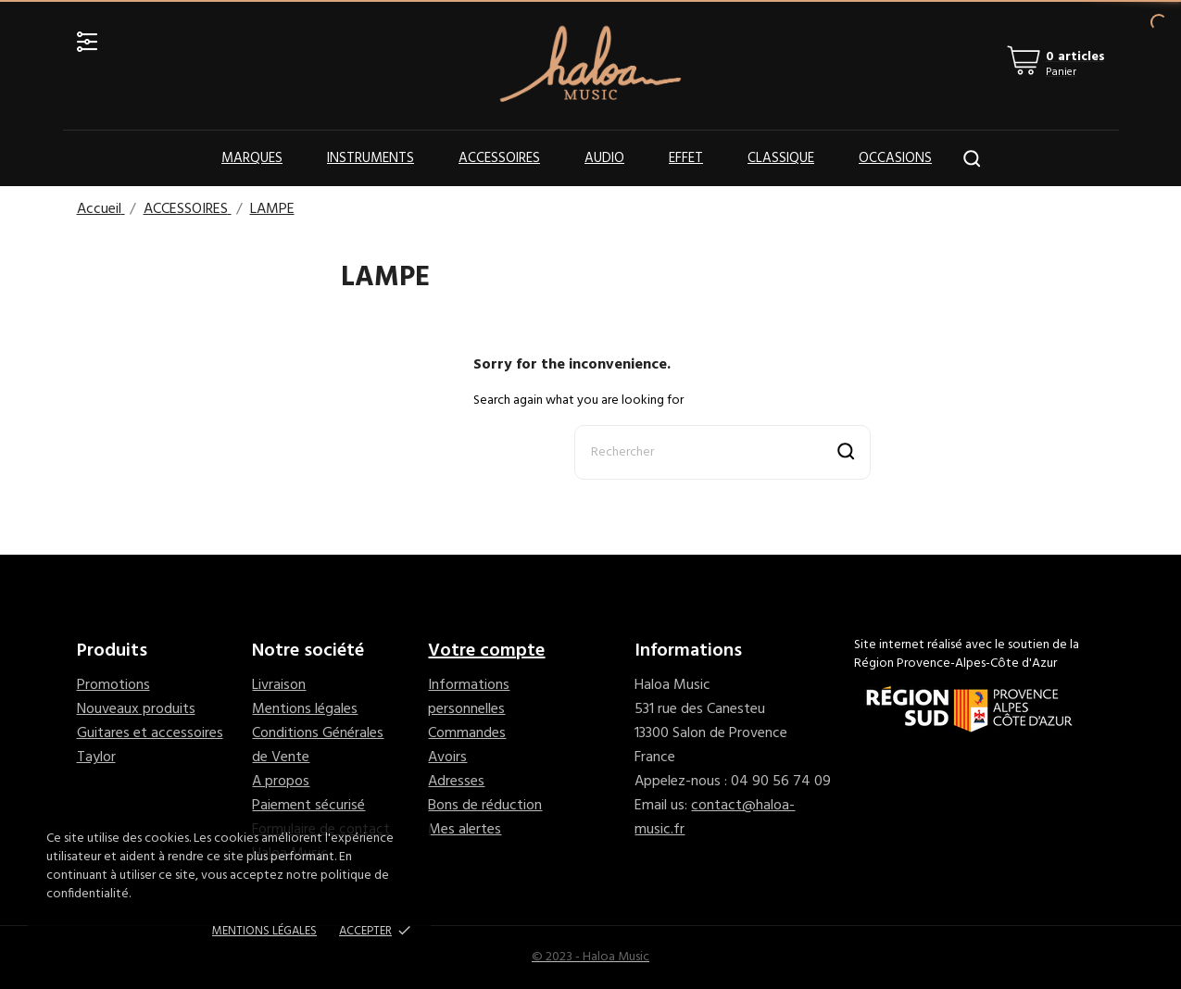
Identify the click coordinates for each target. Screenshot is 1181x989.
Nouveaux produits (136, 709)
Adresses (456, 782)
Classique (781, 158)
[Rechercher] (722, 452)
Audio (604, 158)
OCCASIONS (895, 158)
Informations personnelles (468, 697)
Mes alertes (464, 830)
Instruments (370, 158)
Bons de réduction (485, 806)
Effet (686, 158)
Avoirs (447, 757)
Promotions (113, 685)
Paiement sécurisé (308, 806)
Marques (252, 158)
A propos (280, 782)
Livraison (279, 685)
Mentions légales (305, 709)
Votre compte (486, 651)
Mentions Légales (264, 931)
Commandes (467, 733)
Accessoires (499, 158)
